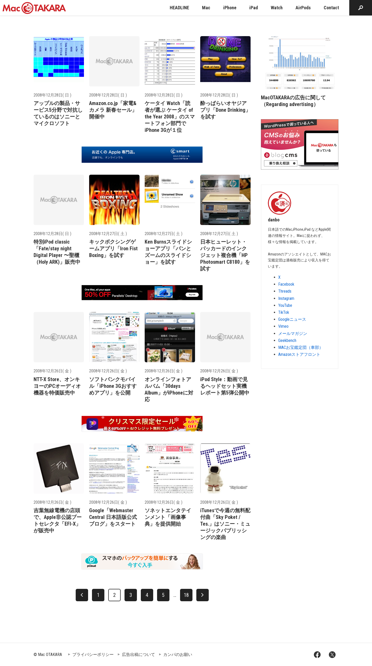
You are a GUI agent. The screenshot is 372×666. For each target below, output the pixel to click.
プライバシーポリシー (93, 654)
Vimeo (283, 326)
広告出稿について (138, 654)
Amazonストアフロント (299, 354)
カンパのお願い (177, 654)
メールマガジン (292, 333)
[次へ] (202, 595)
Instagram (286, 298)
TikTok (283, 312)
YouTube (285, 305)
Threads (284, 291)
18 (186, 595)
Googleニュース (292, 319)
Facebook (286, 284)
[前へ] (82, 595)
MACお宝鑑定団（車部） (300, 347)
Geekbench (287, 340)
